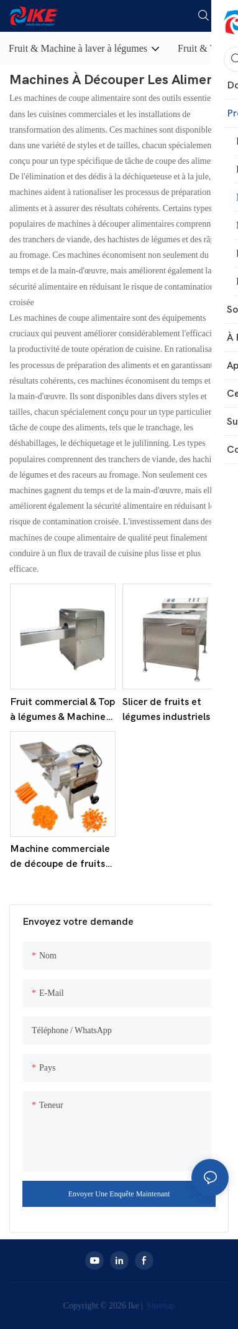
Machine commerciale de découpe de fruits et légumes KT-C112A (60, 857)
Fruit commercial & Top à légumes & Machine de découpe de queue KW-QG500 (62, 710)
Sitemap (160, 1305)
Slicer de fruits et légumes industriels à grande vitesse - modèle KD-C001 (170, 710)
